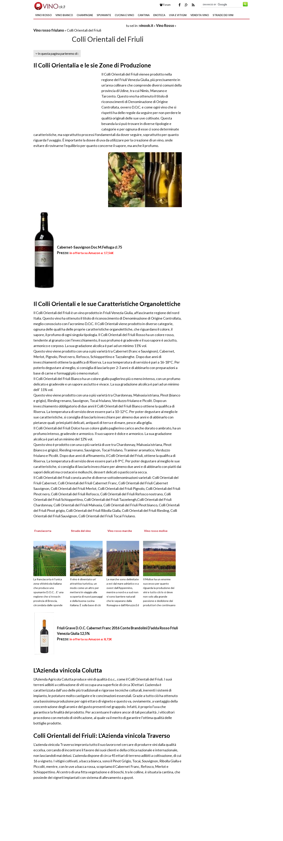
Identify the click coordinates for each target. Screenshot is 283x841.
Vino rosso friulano (48, 30)
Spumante (104, 15)
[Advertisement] (79, 25)
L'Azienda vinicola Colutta (67, 670)
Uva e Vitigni (178, 15)
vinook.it (146, 25)
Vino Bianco (64, 15)
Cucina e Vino (124, 15)
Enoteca (159, 15)
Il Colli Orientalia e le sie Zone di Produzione (92, 65)
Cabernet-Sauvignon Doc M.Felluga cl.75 (89, 247)
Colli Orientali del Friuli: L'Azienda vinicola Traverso (101, 735)
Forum (165, 4)
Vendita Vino (199, 15)
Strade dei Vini (223, 15)
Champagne (85, 15)
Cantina (144, 15)
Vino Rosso (43, 15)
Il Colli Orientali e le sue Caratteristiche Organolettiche (106, 303)
